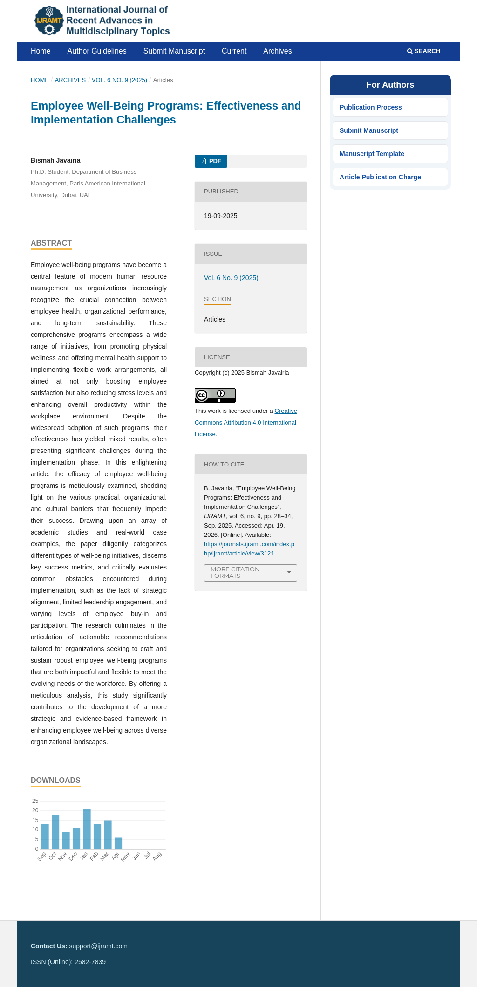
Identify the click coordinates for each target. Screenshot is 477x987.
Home (41, 51)
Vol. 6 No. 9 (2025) (119, 79)
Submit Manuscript (174, 51)
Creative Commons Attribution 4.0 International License (246, 422)
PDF (214, 161)
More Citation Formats (235, 572)
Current (234, 51)
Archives (277, 51)
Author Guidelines (97, 51)
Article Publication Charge (380, 177)
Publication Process (371, 107)
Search (423, 51)
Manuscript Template (372, 154)
